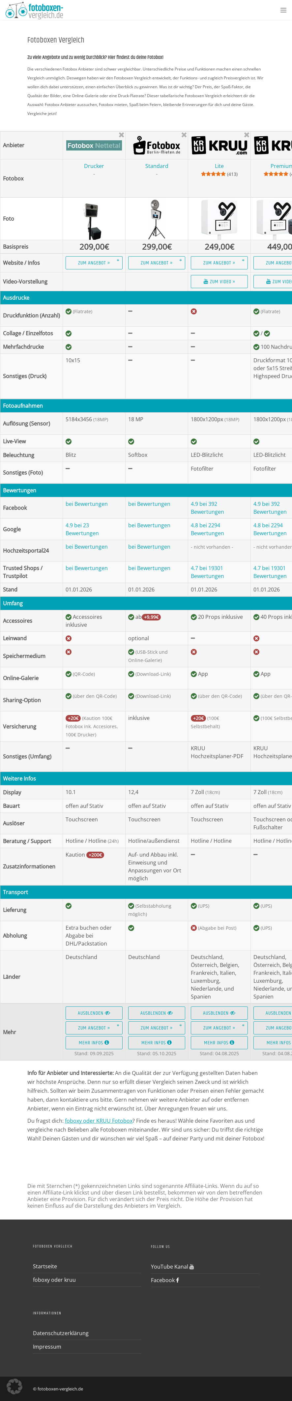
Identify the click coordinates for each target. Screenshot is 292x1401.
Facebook (165, 1280)
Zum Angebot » (94, 263)
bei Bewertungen (87, 504)
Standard (156, 166)
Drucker (94, 166)
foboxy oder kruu (54, 1279)
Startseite (45, 1266)
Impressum (47, 1346)
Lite (219, 166)
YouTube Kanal (172, 1266)
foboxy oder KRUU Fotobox (98, 1120)
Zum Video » (219, 282)
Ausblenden (94, 1013)
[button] (14, 1386)
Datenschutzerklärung (61, 1333)
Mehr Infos (94, 1043)
